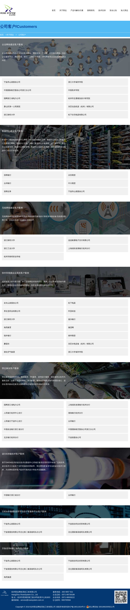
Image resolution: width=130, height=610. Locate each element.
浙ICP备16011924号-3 (76, 607)
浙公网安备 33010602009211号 (100, 606)
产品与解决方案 (77, 10)
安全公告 (113, 10)
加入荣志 (124, 10)
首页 (54, 10)
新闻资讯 (91, 10)
